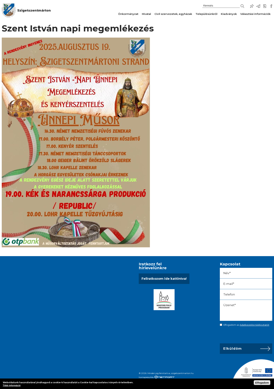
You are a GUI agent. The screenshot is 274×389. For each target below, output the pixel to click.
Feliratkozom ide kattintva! (164, 279)
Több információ (12, 385)
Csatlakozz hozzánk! (271, 6)
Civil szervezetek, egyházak (173, 14)
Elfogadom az (246, 324)
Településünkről (206, 14)
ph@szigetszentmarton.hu (258, 6)
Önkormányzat (128, 14)
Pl (252, 6)
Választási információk (255, 14)
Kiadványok (229, 14)
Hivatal (146, 14)
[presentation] (244, 335)
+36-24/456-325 (265, 6)
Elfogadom (262, 382)
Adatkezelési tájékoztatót (254, 324)
